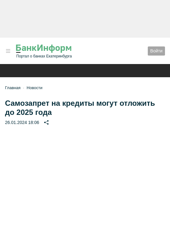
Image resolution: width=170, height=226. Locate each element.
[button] (8, 51)
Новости (34, 87)
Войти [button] (156, 50)
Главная (12, 87)
